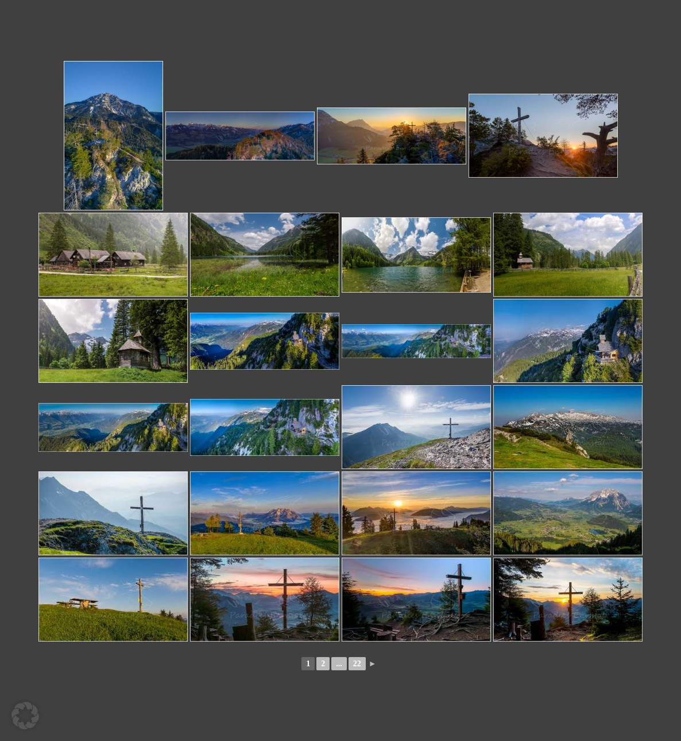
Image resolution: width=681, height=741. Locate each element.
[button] (25, 715)
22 (357, 663)
